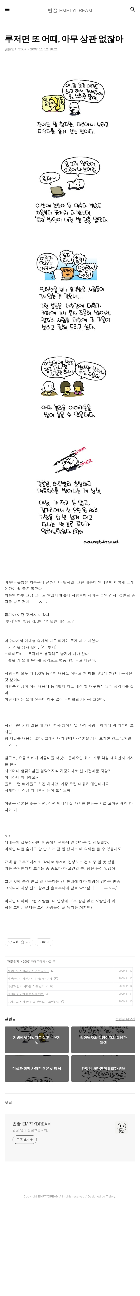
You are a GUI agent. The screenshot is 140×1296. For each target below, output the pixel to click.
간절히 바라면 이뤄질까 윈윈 (25, 1082)
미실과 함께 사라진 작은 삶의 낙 (27, 1074)
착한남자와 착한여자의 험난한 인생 (29, 1067)
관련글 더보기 (125, 1107)
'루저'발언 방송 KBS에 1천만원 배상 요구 (40, 709)
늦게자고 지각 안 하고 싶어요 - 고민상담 (33, 1090)
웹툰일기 (13, 1050)
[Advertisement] (70, 102)
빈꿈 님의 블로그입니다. (30, 1218)
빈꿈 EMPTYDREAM (32, 1212)
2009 (26, 1050)
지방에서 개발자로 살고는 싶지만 (28, 1059)
